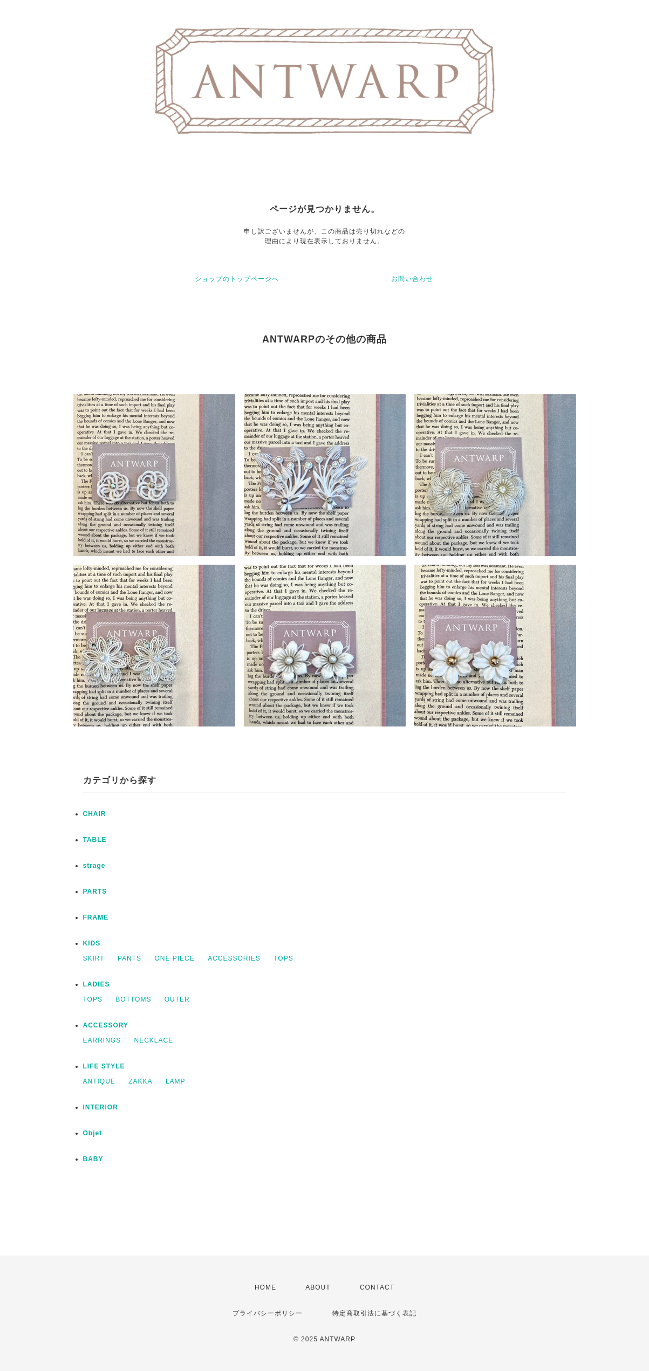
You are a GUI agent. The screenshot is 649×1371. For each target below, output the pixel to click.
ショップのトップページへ (237, 279)
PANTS (129, 958)
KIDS (92, 943)
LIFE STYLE (104, 1066)
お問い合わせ (412, 279)
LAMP (176, 1081)
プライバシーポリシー (268, 1313)
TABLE (95, 840)
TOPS (283, 958)
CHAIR (94, 814)
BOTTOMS (133, 999)
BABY (93, 1159)
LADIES (96, 984)
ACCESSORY (106, 1025)
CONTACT (377, 1287)
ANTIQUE (99, 1081)
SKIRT (94, 958)
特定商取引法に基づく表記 (374, 1313)
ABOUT (317, 1287)
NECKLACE (154, 1040)
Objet (93, 1133)
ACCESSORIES (234, 958)
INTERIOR (100, 1107)
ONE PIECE (174, 958)
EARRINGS (102, 1040)
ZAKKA (140, 1081)
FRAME (96, 917)
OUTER (177, 999)
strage (94, 865)
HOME (265, 1287)
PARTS (95, 891)
